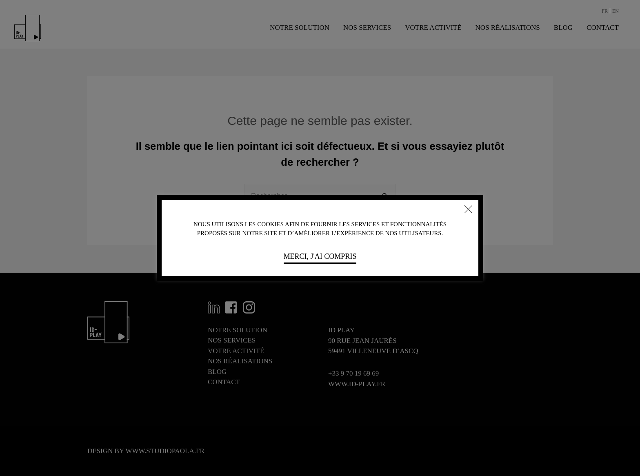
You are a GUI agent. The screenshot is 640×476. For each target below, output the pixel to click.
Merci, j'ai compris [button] (320, 256)
